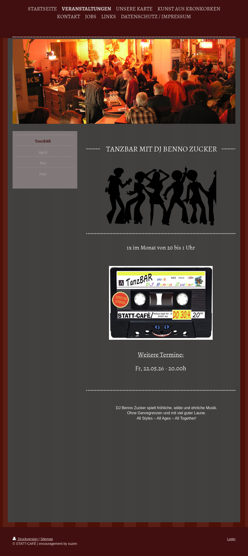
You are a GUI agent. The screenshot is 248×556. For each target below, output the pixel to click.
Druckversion (26, 539)
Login (231, 539)
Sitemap (46, 539)
